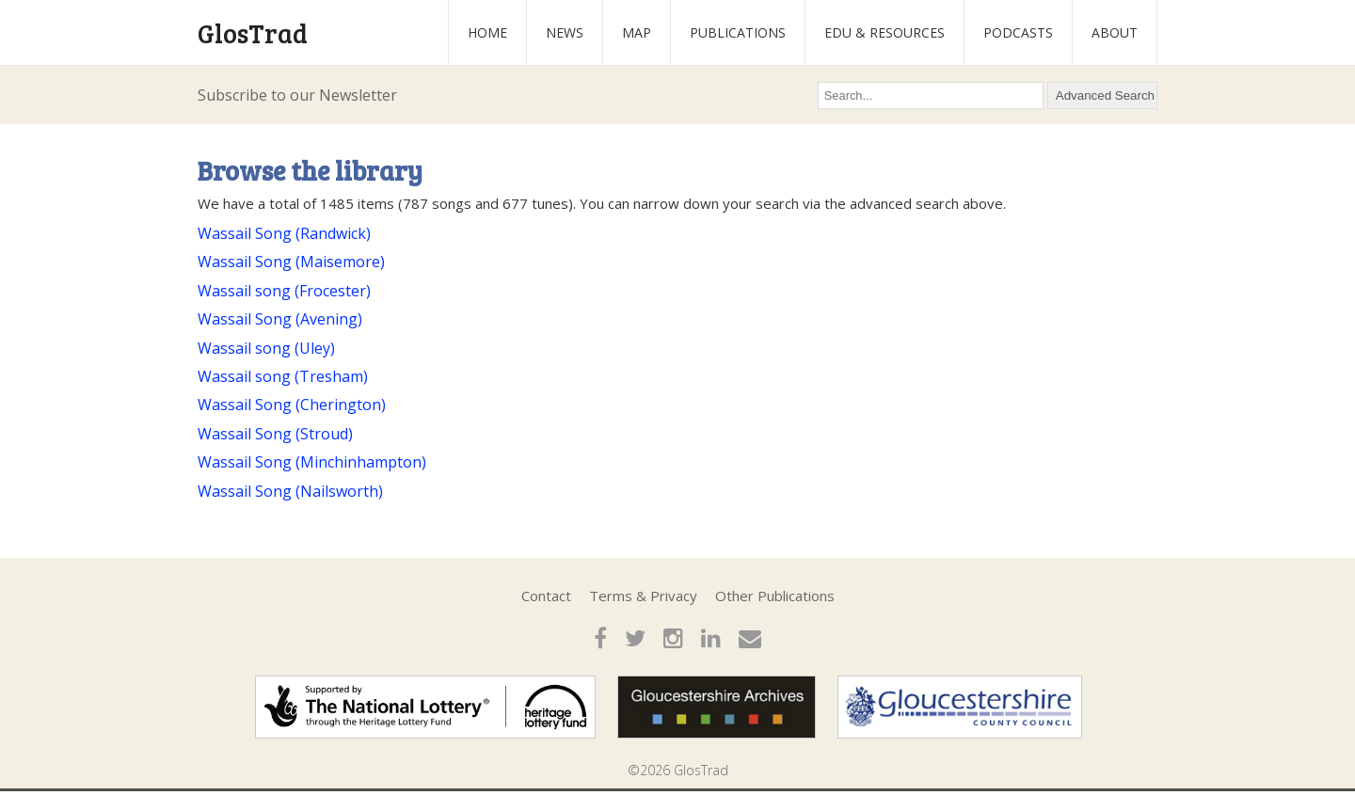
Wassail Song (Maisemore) (291, 261)
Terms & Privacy (643, 595)
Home (487, 32)
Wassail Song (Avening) (280, 319)
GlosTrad (253, 33)
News (564, 32)
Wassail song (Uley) (266, 348)
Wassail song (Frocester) (284, 290)
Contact (546, 595)
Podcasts (1018, 32)
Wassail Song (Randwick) (284, 233)
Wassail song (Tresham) (283, 376)
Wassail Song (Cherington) (292, 404)
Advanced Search (1105, 95)
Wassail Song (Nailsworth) (290, 491)
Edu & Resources (884, 32)
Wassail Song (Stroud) (275, 433)
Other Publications (775, 595)
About (1115, 32)
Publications (738, 32)
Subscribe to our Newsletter (297, 95)
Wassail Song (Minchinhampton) (312, 462)
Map (636, 32)
